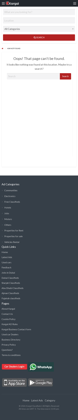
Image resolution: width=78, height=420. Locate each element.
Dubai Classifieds (10, 277)
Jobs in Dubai (8, 272)
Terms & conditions (11, 355)
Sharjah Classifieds (11, 282)
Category (50, 400)
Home (5, 252)
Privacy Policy (9, 344)
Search (39, 37)
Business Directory (11, 339)
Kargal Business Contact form (16, 329)
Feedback (6, 267)
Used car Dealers (10, 334)
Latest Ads (7, 257)
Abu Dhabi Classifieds (12, 288)
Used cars (6, 262)
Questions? (7, 349)
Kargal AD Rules (10, 324)
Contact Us (7, 313)
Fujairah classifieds (11, 298)
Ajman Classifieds (10, 293)
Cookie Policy (8, 319)
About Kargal (8, 308)
